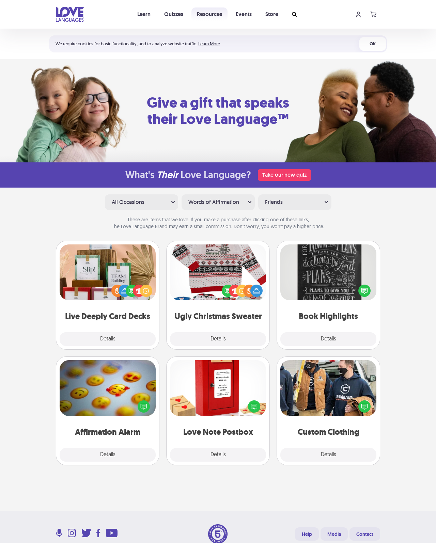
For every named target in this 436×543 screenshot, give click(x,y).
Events (244, 14)
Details (107, 339)
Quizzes (173, 14)
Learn (144, 14)
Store (271, 14)
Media (334, 534)
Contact (364, 534)
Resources (209, 14)
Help (307, 534)
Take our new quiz (284, 174)
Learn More (209, 44)
